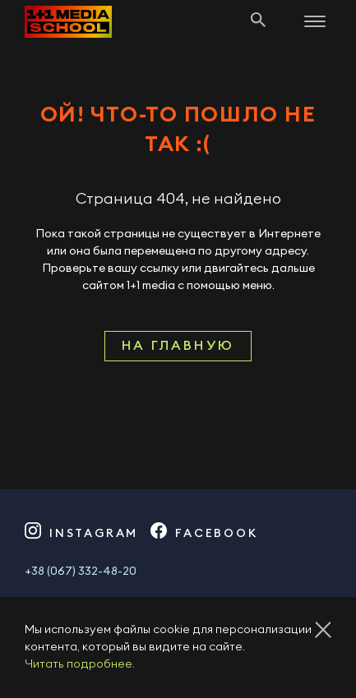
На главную (178, 345)
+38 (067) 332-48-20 (80, 571)
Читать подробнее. (80, 664)
